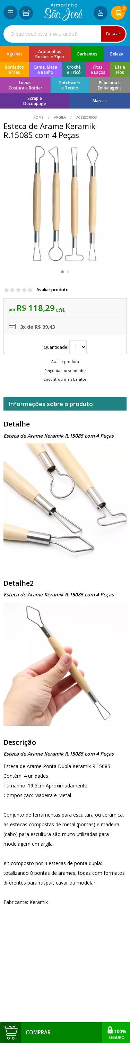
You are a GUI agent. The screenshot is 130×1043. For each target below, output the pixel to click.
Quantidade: (65, 347)
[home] (63, 19)
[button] (62, 271)
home (39, 117)
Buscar (113, 34)
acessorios (86, 117)
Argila (60, 117)
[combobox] (65, 34)
